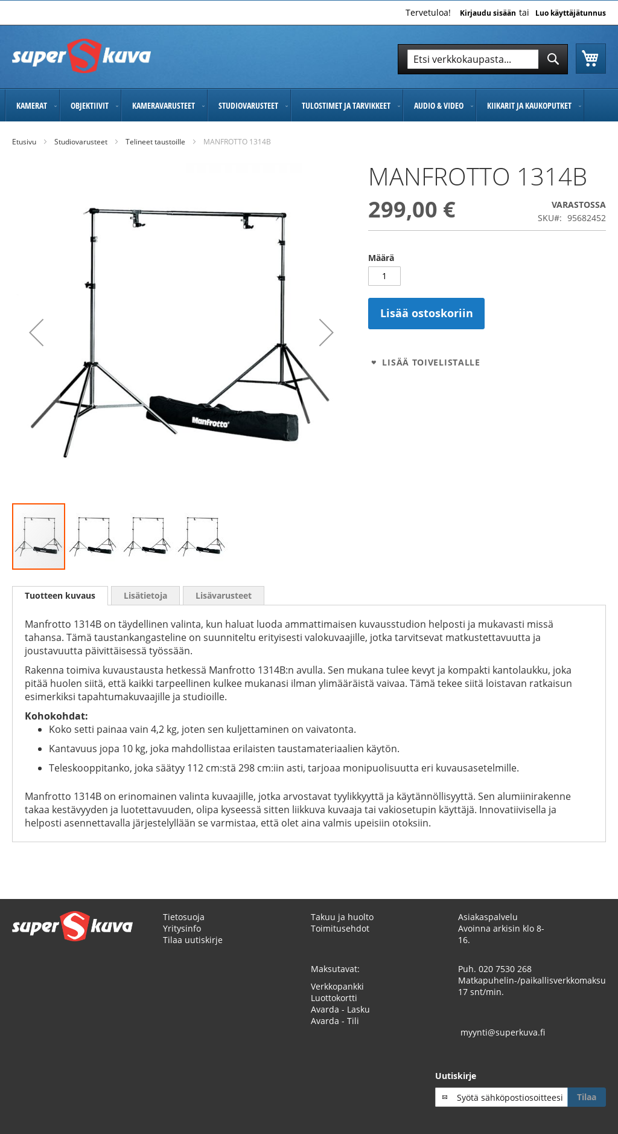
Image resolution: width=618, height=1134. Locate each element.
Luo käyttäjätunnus (570, 13)
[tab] (60, 595)
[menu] (309, 105)
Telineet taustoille (155, 142)
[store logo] (81, 56)
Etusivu (24, 142)
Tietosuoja (184, 917)
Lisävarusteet (224, 595)
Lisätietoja (145, 595)
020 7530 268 (505, 969)
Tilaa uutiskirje (193, 940)
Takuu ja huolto (342, 917)
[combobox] (482, 59)
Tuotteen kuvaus (60, 595)
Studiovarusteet (80, 142)
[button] (36, 332)
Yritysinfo (182, 928)
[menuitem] (32, 105)
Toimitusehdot (340, 928)
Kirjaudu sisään (488, 13)
